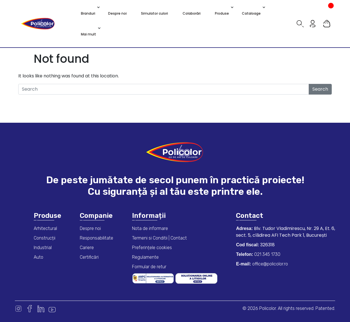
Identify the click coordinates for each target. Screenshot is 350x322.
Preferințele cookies (152, 247)
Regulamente (145, 257)
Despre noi (90, 228)
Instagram (18, 308)
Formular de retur (149, 266)
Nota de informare (150, 228)
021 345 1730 (266, 254)
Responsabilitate (96, 238)
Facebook (29, 308)
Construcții (44, 238)
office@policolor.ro (269, 264)
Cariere (87, 247)
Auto (38, 257)
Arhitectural (45, 228)
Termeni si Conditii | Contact (159, 238)
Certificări (89, 257)
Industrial (43, 247)
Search (320, 89)
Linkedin (40, 308)
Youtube (52, 308)
